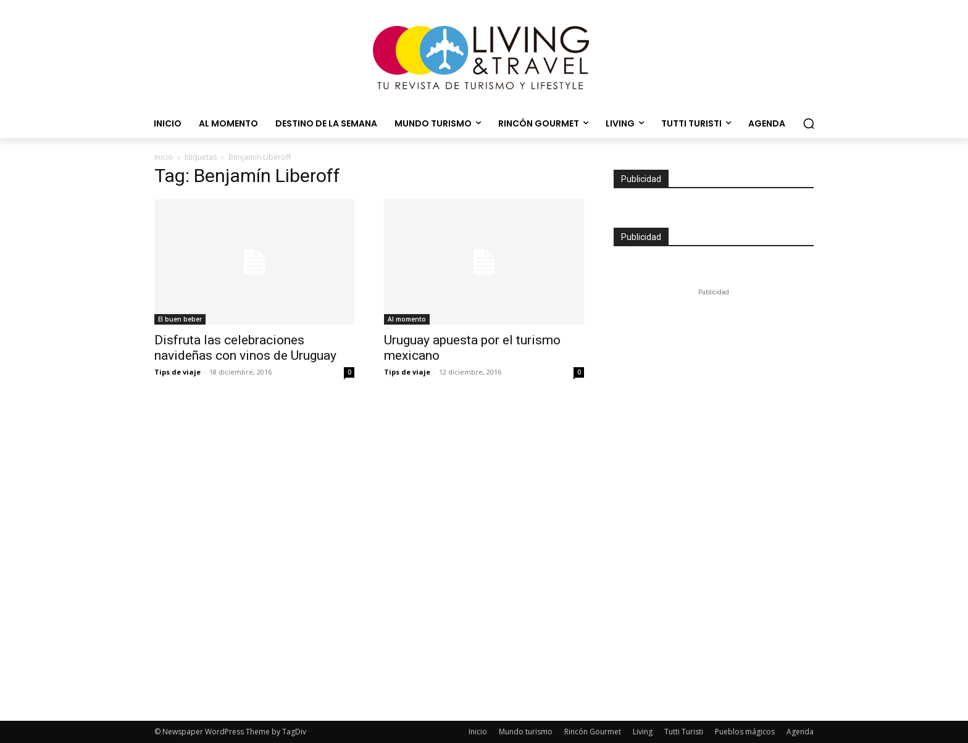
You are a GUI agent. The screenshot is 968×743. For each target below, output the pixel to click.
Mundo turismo (526, 731)
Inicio (163, 157)
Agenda (800, 731)
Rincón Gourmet (592, 731)
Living (643, 731)
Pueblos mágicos (745, 731)
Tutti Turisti (683, 731)
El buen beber (180, 319)
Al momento (407, 319)
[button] (809, 123)
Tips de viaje (177, 371)
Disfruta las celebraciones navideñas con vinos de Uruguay (245, 348)
